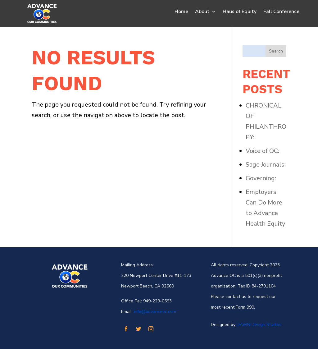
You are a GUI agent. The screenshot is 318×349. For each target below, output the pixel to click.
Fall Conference (281, 12)
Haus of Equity (240, 12)
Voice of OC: (262, 151)
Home (181, 12)
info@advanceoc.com (155, 312)
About (202, 12)
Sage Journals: (266, 164)
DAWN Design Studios (259, 325)
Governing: (261, 178)
